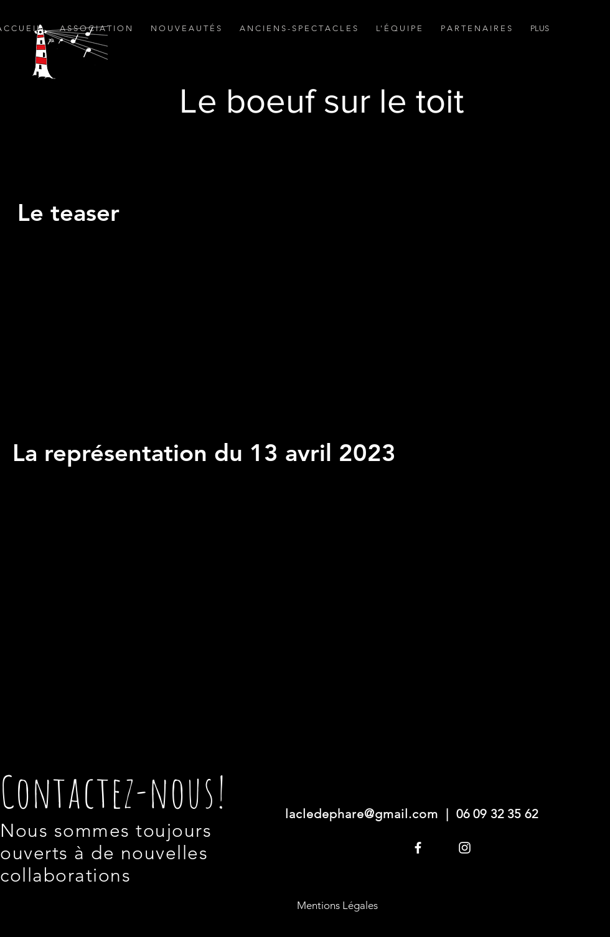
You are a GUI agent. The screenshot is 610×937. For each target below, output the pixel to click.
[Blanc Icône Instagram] (464, 847)
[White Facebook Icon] (418, 847)
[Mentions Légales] (337, 906)
